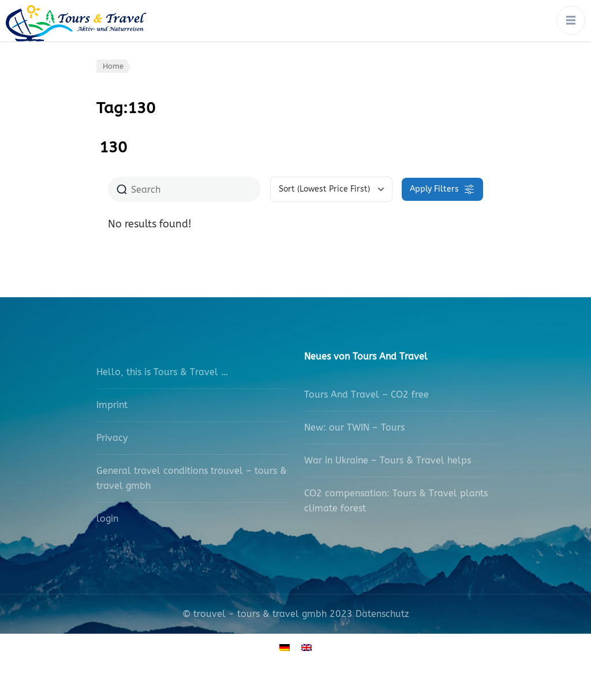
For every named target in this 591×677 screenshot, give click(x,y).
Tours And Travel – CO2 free (366, 394)
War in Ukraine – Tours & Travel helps (387, 460)
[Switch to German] (285, 646)
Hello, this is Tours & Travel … (162, 371)
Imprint (112, 404)
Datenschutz (382, 613)
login (107, 518)
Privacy (112, 437)
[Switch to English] (306, 646)
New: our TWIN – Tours (354, 427)
